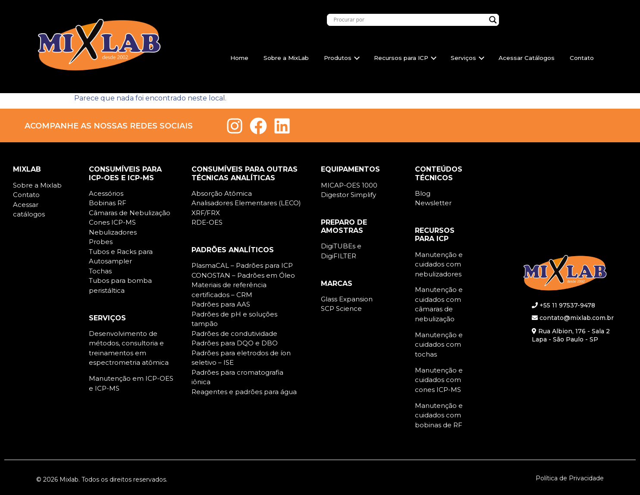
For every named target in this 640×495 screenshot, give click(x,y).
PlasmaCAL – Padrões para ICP (242, 265)
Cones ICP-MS (112, 222)
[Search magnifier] (493, 20)
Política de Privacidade (570, 478)
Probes (101, 242)
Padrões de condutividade (234, 333)
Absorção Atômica (221, 193)
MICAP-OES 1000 (349, 185)
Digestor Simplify (348, 195)
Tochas (100, 271)
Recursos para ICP (405, 57)
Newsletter (433, 203)
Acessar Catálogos (527, 57)
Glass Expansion (347, 299)
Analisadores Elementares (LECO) (246, 203)
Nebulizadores (113, 232)
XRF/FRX (205, 213)
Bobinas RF (107, 203)
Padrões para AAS (220, 304)
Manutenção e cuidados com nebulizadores (439, 264)
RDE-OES (207, 222)
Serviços (467, 57)
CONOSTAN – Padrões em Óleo (243, 275)
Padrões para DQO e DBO (234, 343)
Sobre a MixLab (286, 57)
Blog (422, 193)
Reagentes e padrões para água (244, 392)
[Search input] (409, 20)
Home (239, 57)
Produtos (342, 57)
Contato (582, 57)
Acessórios (106, 193)
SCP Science (341, 308)
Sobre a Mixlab (37, 185)
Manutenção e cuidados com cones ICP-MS (439, 380)
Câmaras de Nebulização (129, 213)
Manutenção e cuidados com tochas (439, 344)
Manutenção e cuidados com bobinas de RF (439, 415)
